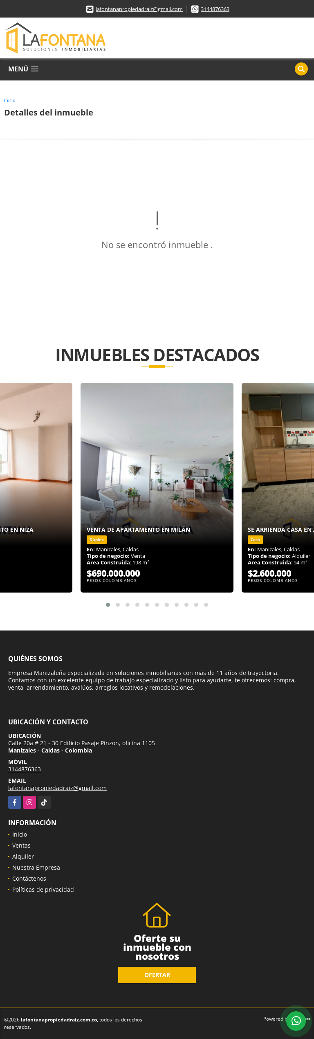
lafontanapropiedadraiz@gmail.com (139, 9)
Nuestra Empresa (36, 867)
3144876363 (215, 9)
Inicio (10, 100)
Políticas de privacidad (43, 889)
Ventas (21, 845)
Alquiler (23, 856)
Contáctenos (29, 878)
